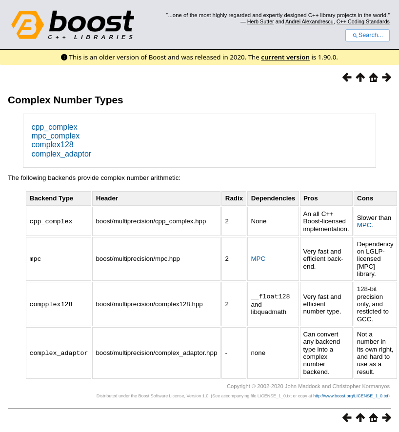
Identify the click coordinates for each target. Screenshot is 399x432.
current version (285, 57)
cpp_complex (54, 127)
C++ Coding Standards (363, 21)
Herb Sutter (260, 21)
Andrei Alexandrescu (309, 21)
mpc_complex (55, 136)
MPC (364, 225)
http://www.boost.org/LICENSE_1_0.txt (350, 395)
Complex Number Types (65, 99)
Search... (367, 35)
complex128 (52, 144)
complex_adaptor (61, 154)
